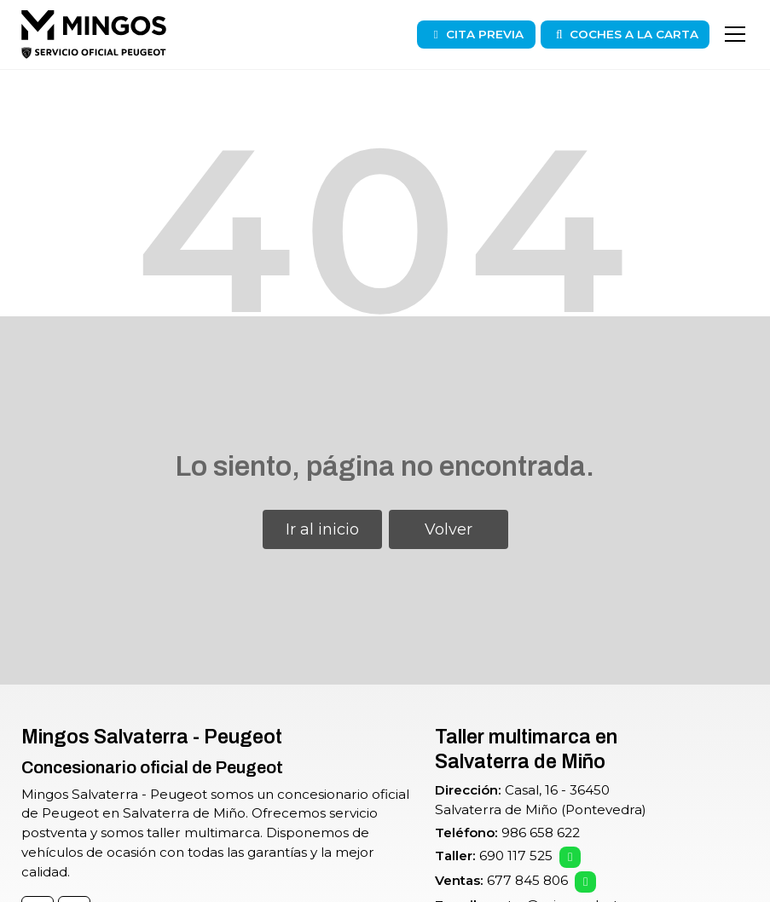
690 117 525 (516, 855)
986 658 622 (540, 832)
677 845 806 (527, 880)
